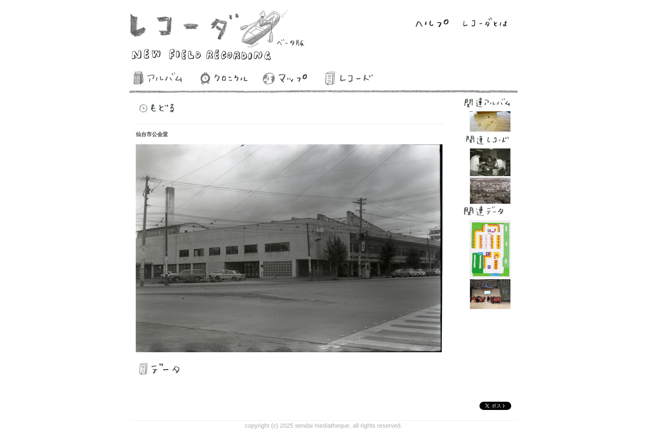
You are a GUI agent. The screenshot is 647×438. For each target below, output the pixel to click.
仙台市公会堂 (152, 134)
